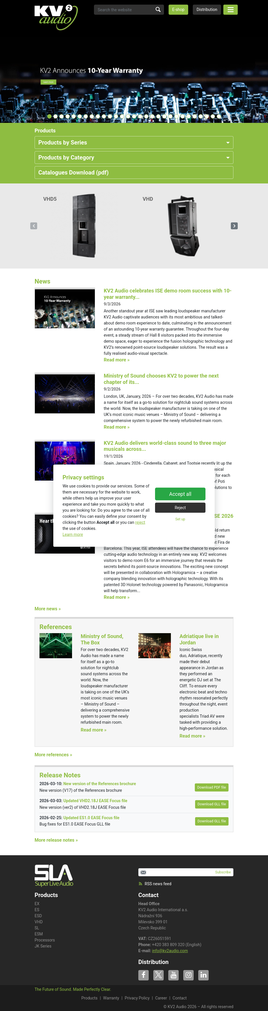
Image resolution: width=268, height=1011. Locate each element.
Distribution (207, 9)
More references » (53, 754)
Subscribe (223, 872)
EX (37, 903)
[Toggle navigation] (230, 10)
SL (37, 928)
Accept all (180, 494)
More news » (48, 609)
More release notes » (56, 840)
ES (37, 909)
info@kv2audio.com (170, 950)
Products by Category (66, 157)
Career (161, 998)
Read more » (117, 360)
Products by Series (62, 142)
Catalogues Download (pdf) (73, 172)
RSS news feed (154, 883)
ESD (38, 916)
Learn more (73, 534)
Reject (180, 507)
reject (140, 522)
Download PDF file (211, 787)
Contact (148, 895)
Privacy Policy (137, 998)
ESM (39, 934)
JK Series (43, 946)
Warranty (111, 998)
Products (89, 998)
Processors (45, 940)
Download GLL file (212, 804)
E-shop (178, 9)
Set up (180, 519)
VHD (39, 922)
